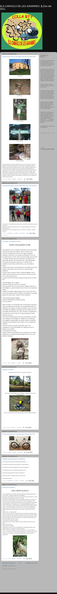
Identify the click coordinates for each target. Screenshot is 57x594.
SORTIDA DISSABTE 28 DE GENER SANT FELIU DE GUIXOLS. (19, 185)
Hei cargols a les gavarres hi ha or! (11, 241)
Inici (20, 563)
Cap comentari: (22, 233)
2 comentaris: (19, 558)
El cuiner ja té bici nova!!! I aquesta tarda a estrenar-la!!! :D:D (18, 434)
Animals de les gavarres (8, 487)
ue (7, 235)
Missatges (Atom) (11, 565)
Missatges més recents (8, 563)
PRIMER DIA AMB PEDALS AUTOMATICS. (13, 459)
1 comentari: (19, 362)
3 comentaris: (20, 179)
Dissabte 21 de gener (8, 369)
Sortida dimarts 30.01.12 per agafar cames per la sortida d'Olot (19, 56)
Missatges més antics (31, 563)
